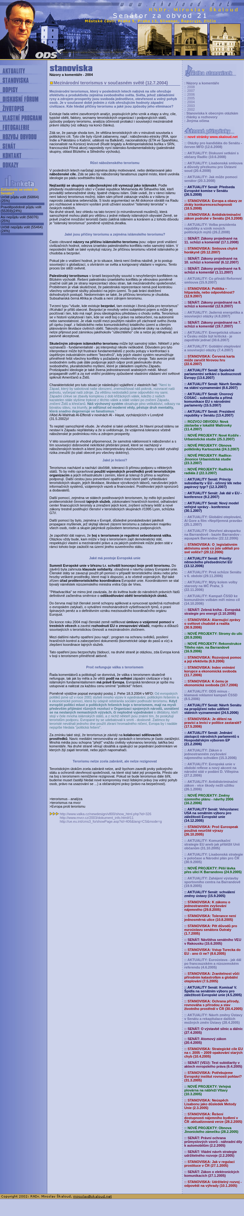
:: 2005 (189, 98)
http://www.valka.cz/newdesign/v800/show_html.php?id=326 (105, 814)
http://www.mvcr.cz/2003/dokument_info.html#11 (97, 818)
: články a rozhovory (200, 117)
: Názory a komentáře (201, 83)
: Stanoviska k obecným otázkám (211, 113)
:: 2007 (189, 91)
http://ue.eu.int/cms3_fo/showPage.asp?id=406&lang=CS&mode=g (111, 821)
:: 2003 (189, 106)
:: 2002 (189, 109)
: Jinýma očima (196, 121)
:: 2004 (189, 102)
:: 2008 (189, 87)
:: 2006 (189, 94)
